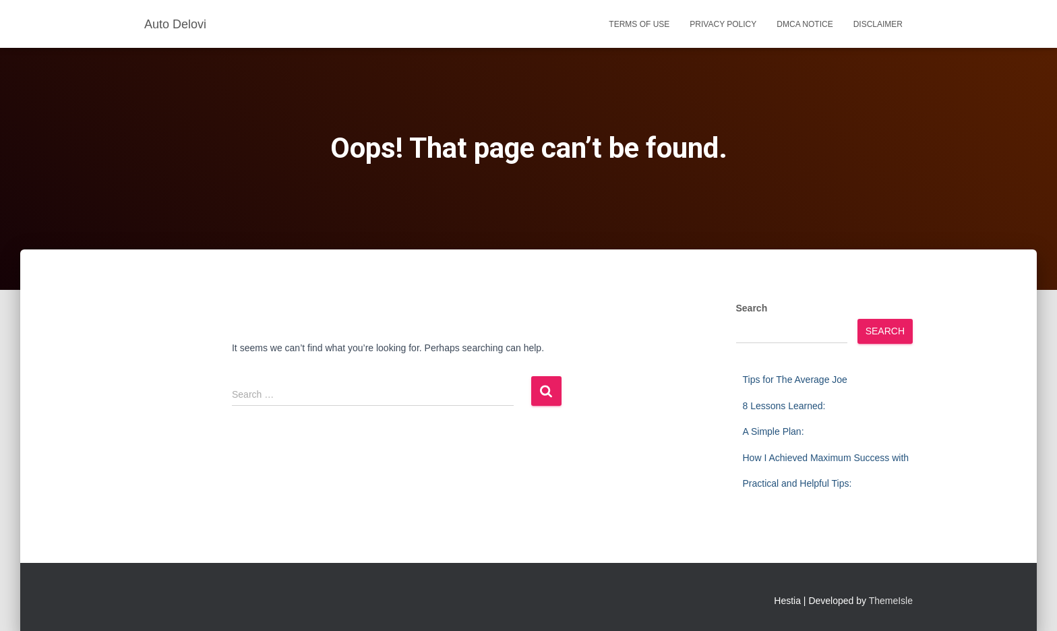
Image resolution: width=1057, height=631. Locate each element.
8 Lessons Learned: (784, 405)
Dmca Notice (805, 24)
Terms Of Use (639, 24)
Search (752, 308)
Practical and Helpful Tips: (797, 483)
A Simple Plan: (773, 431)
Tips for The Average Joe (795, 379)
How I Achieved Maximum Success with (826, 457)
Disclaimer (878, 24)
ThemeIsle (891, 600)
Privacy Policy (723, 24)
